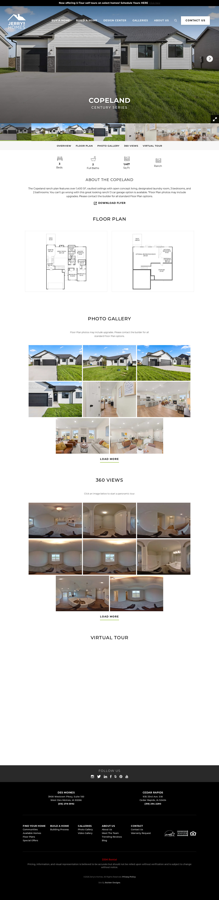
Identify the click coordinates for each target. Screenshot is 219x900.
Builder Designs (112, 882)
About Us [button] (161, 20)
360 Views (131, 145)
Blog (104, 841)
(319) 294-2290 (152, 803)
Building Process (59, 830)
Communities (30, 830)
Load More (109, 459)
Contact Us (137, 830)
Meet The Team (110, 833)
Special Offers (30, 841)
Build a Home (86, 20)
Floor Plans (29, 837)
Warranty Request (141, 833)
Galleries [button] (140, 20)
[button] (175, 20)
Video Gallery (85, 833)
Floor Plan (84, 145)
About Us (107, 830)
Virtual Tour (152, 145)
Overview (64, 145)
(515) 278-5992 (66, 803)
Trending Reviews (112, 837)
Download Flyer (109, 203)
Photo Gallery (108, 145)
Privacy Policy (129, 877)
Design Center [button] (114, 20)
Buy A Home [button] (61, 20)
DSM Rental (109, 859)
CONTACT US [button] (195, 20)
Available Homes (32, 833)
